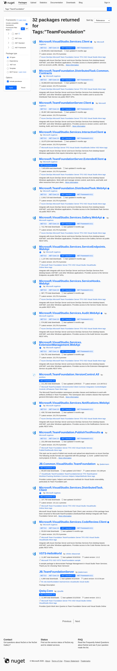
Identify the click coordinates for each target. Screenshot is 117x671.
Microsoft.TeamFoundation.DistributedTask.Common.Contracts (74, 72)
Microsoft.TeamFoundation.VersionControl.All (69, 374)
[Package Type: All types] (11, 57)
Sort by (89, 20)
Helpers (72, 476)
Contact (8, 639)
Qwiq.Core (46, 591)
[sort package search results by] (102, 20)
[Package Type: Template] (11, 68)
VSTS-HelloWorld (50, 553)
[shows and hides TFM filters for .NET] (8, 34)
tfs (42, 582)
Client (76, 387)
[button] (18, 20)
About (47, 661)
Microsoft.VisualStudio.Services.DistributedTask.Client (71, 488)
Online (92, 148)
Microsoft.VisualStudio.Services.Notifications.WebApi (74, 403)
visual (82, 582)
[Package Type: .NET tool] (11, 65)
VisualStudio (85, 148)
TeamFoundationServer (74, 474)
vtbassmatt (76, 554)
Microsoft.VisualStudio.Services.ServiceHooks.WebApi (70, 282)
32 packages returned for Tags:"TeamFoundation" (57, 25)
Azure (43, 57)
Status (44, 639)
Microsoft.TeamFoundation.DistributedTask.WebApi (73, 188)
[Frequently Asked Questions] (80, 639)
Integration (90, 387)
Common (82, 387)
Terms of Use (57, 661)
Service (89, 448)
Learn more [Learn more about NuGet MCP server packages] (22, 72)
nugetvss (42, 44)
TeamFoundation (55, 387)
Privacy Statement (71, 661)
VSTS (59, 560)
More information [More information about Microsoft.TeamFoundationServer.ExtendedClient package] (71, 182)
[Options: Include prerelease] (14, 81)
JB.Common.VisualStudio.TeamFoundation (67, 464)
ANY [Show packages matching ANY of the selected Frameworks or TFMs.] (27, 28)
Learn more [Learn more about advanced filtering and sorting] (22, 20)
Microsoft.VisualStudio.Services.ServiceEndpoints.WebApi (72, 247)
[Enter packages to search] (55, 9)
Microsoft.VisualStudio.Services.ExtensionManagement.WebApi (60, 343)
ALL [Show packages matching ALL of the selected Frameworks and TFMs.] (23, 28)
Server (76, 57)
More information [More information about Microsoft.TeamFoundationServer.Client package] (78, 126)
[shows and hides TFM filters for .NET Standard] (8, 43)
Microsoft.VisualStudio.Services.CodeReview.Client (73, 522)
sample (77, 560)
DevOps (49, 57)
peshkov (42, 377)
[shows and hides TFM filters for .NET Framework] (8, 47)
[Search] (109, 9)
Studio (95, 57)
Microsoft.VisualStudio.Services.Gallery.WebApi (70, 217)
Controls (42, 389)
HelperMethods (81, 476)
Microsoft (100, 42)
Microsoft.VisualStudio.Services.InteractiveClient (71, 132)
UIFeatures (50, 389)
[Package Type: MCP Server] (12, 72)
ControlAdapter (100, 387)
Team (62, 57)
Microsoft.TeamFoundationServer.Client (65, 103)
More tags (102, 57)
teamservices (65, 582)
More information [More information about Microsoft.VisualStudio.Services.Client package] (72, 65)
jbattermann (104, 464)
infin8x (69, 554)
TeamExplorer (92, 474)
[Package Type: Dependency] (12, 61)
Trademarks (85, 661)
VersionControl (67, 387)
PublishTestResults (46, 450)
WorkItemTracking (46, 476)
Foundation (69, 57)
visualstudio (74, 582)
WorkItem (57, 476)
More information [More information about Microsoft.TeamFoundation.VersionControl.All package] (72, 397)
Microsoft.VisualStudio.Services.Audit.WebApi (69, 313)
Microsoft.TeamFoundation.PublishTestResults (69, 432)
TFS (81, 57)
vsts (45, 582)
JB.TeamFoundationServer (56, 571)
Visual (90, 57)
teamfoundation (53, 582)
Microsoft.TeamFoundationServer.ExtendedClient (71, 159)
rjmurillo (60, 591)
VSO (85, 57)
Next (77, 621)
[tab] (23, 2)
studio (87, 582)
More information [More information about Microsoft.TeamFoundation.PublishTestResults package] (64, 458)
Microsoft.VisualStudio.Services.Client (64, 41)
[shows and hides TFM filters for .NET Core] (8, 38)
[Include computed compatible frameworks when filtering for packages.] (26, 24)
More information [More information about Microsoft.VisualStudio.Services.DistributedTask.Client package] (65, 516)
